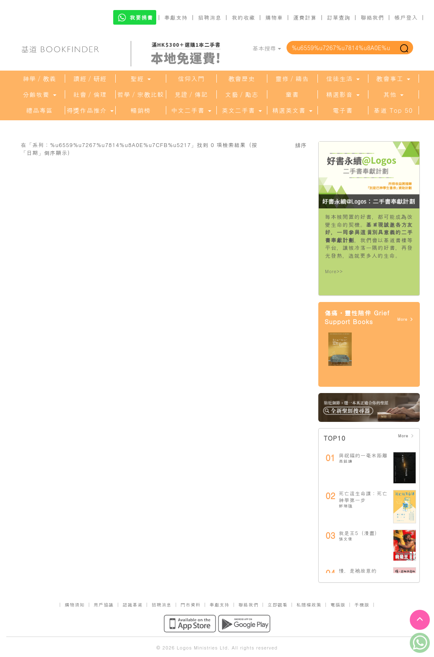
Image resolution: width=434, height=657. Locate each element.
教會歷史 (241, 78)
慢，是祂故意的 (358, 570)
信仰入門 (191, 78)
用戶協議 (104, 604)
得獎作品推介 (89, 110)
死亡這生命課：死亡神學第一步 (363, 496)
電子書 (343, 110)
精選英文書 (292, 110)
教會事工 (393, 78)
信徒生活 (342, 78)
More (405, 319)
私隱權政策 (309, 604)
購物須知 (75, 604)
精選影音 (342, 94)
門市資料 (190, 604)
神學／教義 (39, 78)
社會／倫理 (90, 94)
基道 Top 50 (393, 110)
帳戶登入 (406, 17)
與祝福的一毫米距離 (363, 455)
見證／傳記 (191, 94)
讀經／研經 (90, 78)
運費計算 (305, 17)
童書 (292, 94)
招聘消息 (209, 17)
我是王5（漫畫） (359, 532)
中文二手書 (191, 110)
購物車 (274, 17)
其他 (393, 94)
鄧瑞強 (346, 506)
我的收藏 (243, 17)
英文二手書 (241, 110)
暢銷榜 (141, 110)
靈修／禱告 (292, 78)
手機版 (361, 604)
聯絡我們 (372, 17)
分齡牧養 (39, 94)
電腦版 (337, 604)
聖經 (140, 78)
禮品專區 (39, 110)
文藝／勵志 (242, 94)
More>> (334, 271)
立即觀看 (277, 604)
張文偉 (346, 539)
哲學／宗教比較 (140, 94)
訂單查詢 (338, 17)
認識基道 (132, 604)
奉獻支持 (176, 17)
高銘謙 (346, 461)
